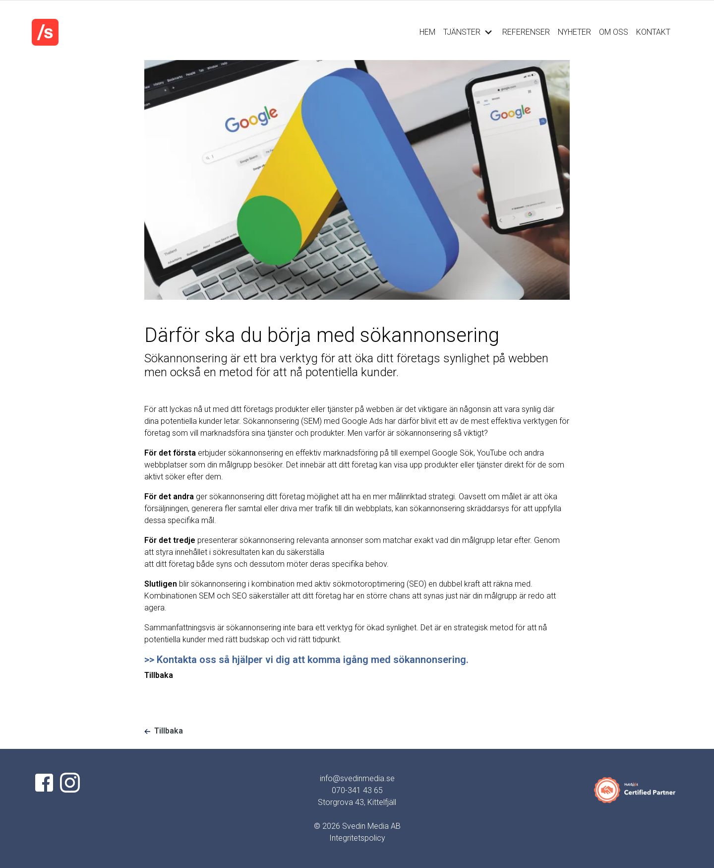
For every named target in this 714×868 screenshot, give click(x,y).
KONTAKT (653, 32)
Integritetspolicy (357, 838)
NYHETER (574, 32)
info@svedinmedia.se (357, 778)
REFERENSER (526, 32)
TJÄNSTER (468, 32)
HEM (427, 32)
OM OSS (613, 32)
